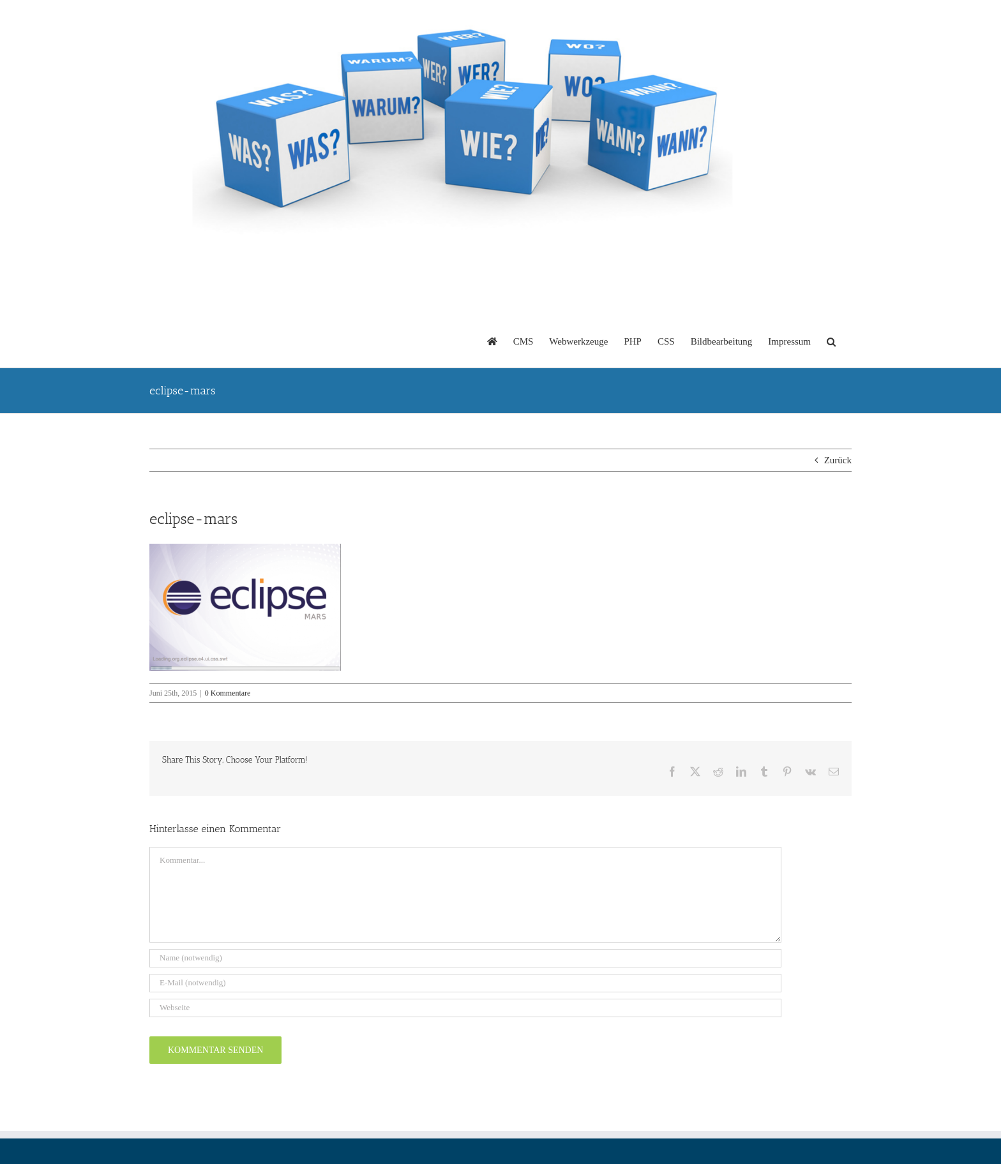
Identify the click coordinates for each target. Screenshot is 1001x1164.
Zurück (838, 460)
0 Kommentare (228, 693)
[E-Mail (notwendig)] (465, 983)
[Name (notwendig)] (465, 958)
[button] (831, 341)
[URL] (465, 1008)
